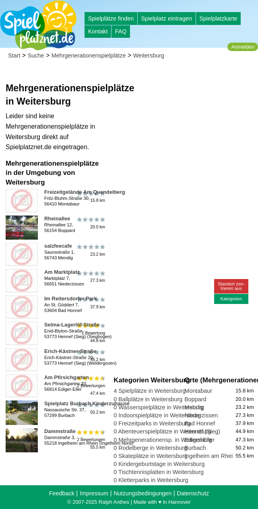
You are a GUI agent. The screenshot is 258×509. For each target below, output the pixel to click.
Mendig (193, 407)
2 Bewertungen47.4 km (90, 386)
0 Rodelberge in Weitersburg (150, 448)
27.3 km (90, 277)
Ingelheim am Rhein (210, 456)
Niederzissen (201, 415)
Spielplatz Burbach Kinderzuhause (87, 403)
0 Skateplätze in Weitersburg (151, 456)
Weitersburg (148, 55)
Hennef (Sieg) (202, 431)
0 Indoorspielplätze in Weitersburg (157, 415)
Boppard (195, 399)
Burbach (195, 448)
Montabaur (198, 391)
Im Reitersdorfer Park (70, 299)
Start (14, 55)
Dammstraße (60, 431)
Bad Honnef (199, 423)
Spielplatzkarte (218, 18)
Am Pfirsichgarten (66, 377)
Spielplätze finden (111, 18)
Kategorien (231, 298)
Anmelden (242, 47)
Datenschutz (193, 493)
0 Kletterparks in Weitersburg (151, 480)
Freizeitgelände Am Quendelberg (84, 192)
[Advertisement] (184, 120)
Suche (36, 55)
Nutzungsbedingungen (142, 493)
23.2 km (90, 250)
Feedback (61, 493)
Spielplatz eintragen (166, 18)
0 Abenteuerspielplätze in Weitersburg (162, 431)
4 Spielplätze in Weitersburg (150, 391)
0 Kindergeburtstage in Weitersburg (159, 464)
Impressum (94, 493)
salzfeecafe (58, 246)
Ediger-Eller (199, 440)
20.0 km (90, 223)
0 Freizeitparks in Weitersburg (152, 423)
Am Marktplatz (62, 272)
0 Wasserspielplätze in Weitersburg (159, 407)
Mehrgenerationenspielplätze (89, 55)
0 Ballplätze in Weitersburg (148, 399)
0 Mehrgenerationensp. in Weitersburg (163, 440)
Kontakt (98, 31)
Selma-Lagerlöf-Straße (71, 325)
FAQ (121, 31)
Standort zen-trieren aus (231, 286)
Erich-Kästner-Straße (70, 351)
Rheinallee (57, 219)
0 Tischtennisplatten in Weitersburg (159, 472)
